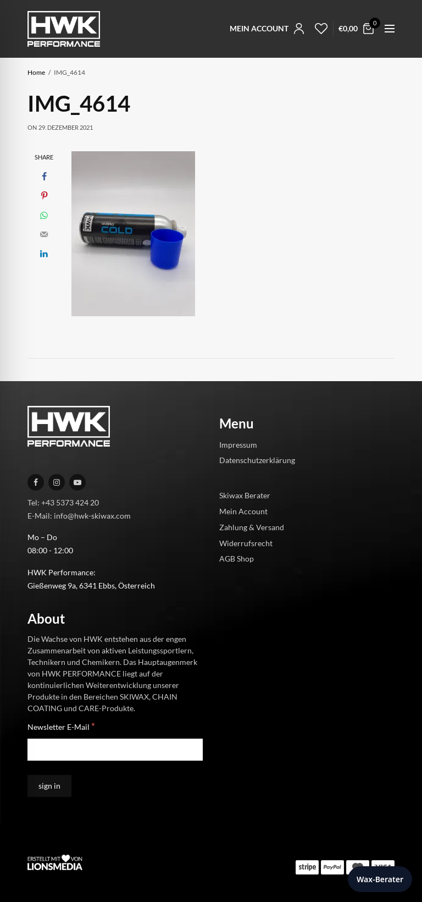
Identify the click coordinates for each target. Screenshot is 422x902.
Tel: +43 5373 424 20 (63, 502)
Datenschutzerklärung (257, 460)
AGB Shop (236, 558)
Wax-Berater (380, 879)
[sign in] (49, 786)
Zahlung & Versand (251, 526)
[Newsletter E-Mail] (115, 750)
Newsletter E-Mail (61, 726)
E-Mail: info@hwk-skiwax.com (79, 515)
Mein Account (243, 511)
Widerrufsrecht (246, 542)
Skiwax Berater (244, 495)
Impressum (238, 444)
